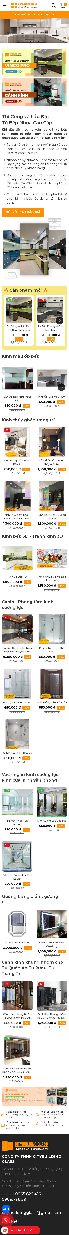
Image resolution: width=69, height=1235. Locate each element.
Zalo (6, 1209)
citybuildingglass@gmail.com (32, 1194)
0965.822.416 (28, 1175)
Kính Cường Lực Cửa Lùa (51, 820)
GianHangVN (55, 1227)
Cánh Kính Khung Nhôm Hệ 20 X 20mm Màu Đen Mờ (51, 1018)
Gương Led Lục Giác (17, 942)
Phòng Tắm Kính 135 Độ (17, 702)
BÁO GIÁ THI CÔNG (44, 14)
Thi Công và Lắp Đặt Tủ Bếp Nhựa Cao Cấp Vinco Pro (18, 330)
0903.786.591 (15, 1181)
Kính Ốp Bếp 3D (17, 576)
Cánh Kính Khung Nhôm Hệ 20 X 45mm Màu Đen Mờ (17, 1018)
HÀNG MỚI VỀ (22, 14)
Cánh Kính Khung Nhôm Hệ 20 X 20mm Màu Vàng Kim (17, 1072)
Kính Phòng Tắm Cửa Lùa (52, 702)
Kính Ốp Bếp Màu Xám (51, 396)
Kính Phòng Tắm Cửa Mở (17, 753)
